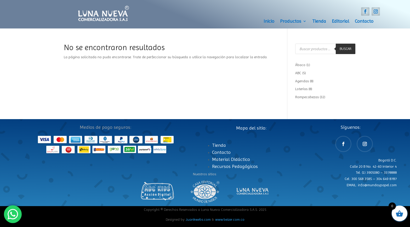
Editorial (340, 21)
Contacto (364, 21)
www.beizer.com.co (229, 219)
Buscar (345, 49)
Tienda (319, 21)
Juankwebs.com (198, 219)
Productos (290, 21)
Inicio (269, 21)
